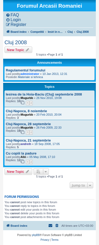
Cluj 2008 (15, 42)
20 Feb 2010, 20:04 (49, 114)
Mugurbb (27, 97)
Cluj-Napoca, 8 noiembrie (26, 111)
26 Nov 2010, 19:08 (49, 97)
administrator (30, 73)
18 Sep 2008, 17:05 (47, 144)
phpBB (36, 235)
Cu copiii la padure (21, 153)
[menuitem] (12, 15)
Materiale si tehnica (30, 77)
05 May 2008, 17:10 (42, 156)
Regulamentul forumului (25, 70)
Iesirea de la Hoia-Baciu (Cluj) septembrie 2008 (44, 94)
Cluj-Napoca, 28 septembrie (28, 124)
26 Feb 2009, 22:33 (49, 127)
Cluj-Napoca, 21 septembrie (28, 140)
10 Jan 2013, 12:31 (55, 73)
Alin (23, 156)
